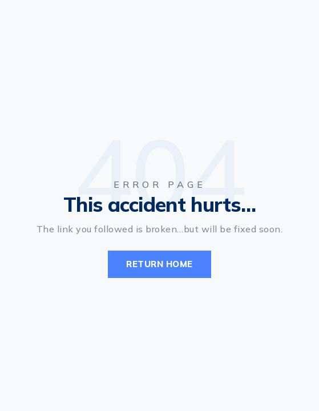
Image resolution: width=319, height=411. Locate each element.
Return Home (159, 264)
